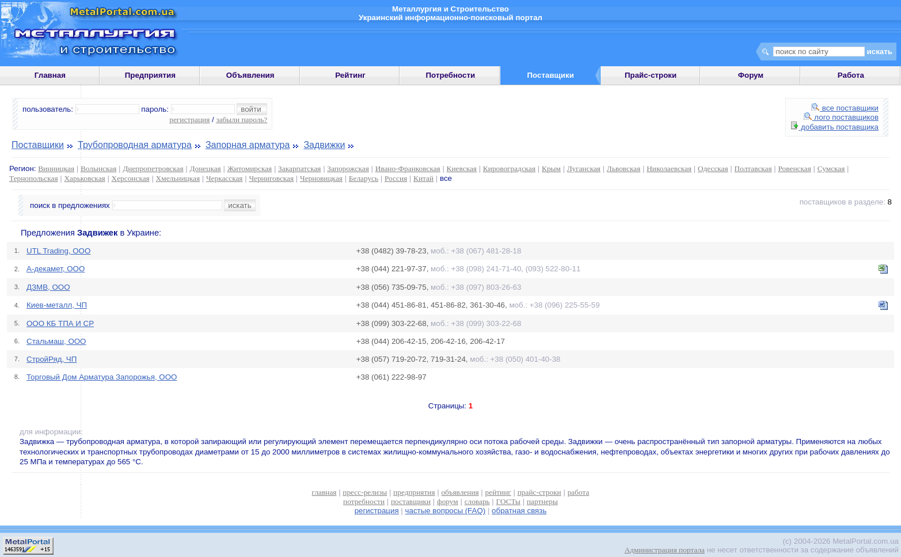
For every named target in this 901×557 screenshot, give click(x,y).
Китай (423, 178)
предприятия (414, 492)
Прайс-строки (650, 75)
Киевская (462, 168)
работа (579, 492)
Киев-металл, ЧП (56, 305)
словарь (477, 501)
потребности (364, 501)
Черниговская (271, 178)
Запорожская (347, 168)
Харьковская (84, 178)
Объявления (250, 75)
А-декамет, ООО (55, 268)
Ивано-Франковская (407, 168)
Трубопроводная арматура (135, 145)
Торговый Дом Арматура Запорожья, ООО (101, 377)
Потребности (451, 75)
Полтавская (753, 168)
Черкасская (224, 178)
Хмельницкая (178, 178)
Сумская (831, 168)
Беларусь (363, 178)
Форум (751, 75)
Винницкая (56, 168)
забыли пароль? (241, 119)
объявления (459, 492)
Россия (396, 178)
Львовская (623, 168)
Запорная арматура (248, 145)
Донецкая (205, 168)
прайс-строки (539, 492)
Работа (851, 75)
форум (447, 501)
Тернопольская (33, 178)
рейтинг (498, 492)
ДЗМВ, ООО (48, 287)
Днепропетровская (153, 168)
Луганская (583, 168)
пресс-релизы (365, 492)
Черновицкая (321, 178)
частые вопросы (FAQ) (445, 510)
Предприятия (150, 75)
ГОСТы (508, 501)
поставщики (411, 501)
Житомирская (249, 168)
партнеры (542, 501)
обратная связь (519, 510)
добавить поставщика (835, 127)
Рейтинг (350, 75)
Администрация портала (665, 549)
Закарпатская (299, 168)
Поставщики (38, 145)
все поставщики (845, 108)
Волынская (98, 168)
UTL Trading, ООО (58, 251)
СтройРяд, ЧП (51, 359)
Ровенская (794, 168)
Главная (50, 75)
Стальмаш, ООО (56, 341)
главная (324, 492)
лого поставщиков (841, 117)
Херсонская (131, 178)
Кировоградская (509, 168)
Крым (551, 168)
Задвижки (324, 145)
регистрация (189, 119)
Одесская (713, 168)
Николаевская (669, 168)
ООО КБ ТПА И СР (60, 323)
